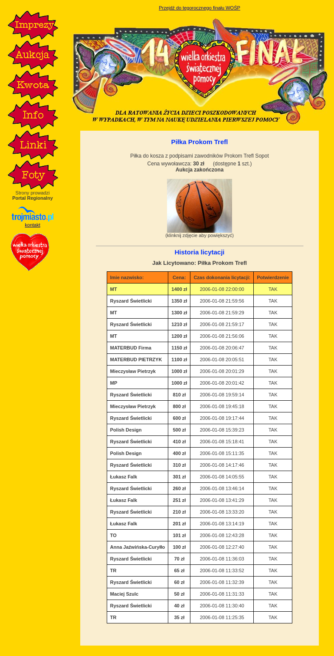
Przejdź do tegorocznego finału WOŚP (199, 7)
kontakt (32, 224)
